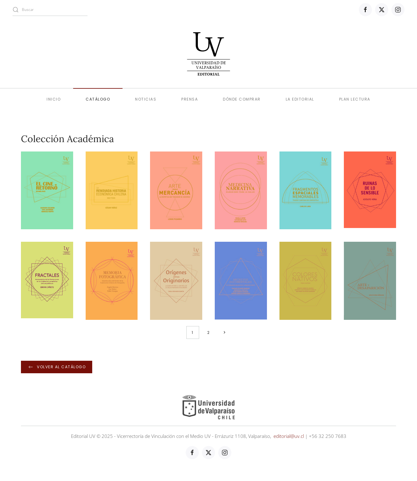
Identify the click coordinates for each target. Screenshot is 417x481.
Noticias (145, 99)
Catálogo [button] (98, 99)
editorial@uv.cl (289, 436)
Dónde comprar (242, 99)
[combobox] (50, 9)
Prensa (189, 99)
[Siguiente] (224, 332)
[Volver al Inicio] (208, 54)
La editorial (300, 99)
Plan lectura (354, 99)
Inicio (54, 99)
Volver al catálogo (57, 367)
